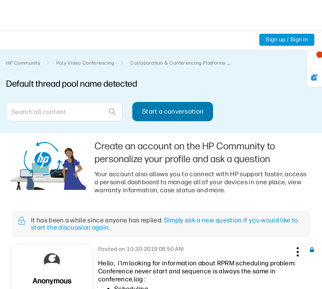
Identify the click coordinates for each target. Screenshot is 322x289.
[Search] (64, 111)
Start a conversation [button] (172, 111)
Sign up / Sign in (287, 39)
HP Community (23, 63)
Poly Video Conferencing (85, 63)
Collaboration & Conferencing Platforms (178, 63)
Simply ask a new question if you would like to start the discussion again (164, 223)
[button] (296, 250)
